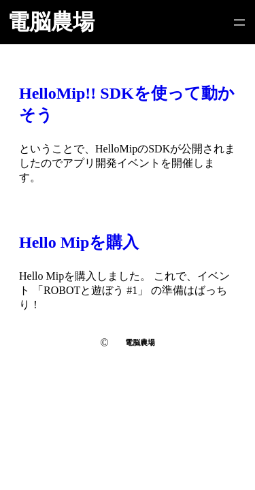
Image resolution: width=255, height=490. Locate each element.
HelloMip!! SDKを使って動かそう (127, 104)
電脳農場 (51, 22)
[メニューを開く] (239, 22)
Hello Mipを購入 (79, 242)
